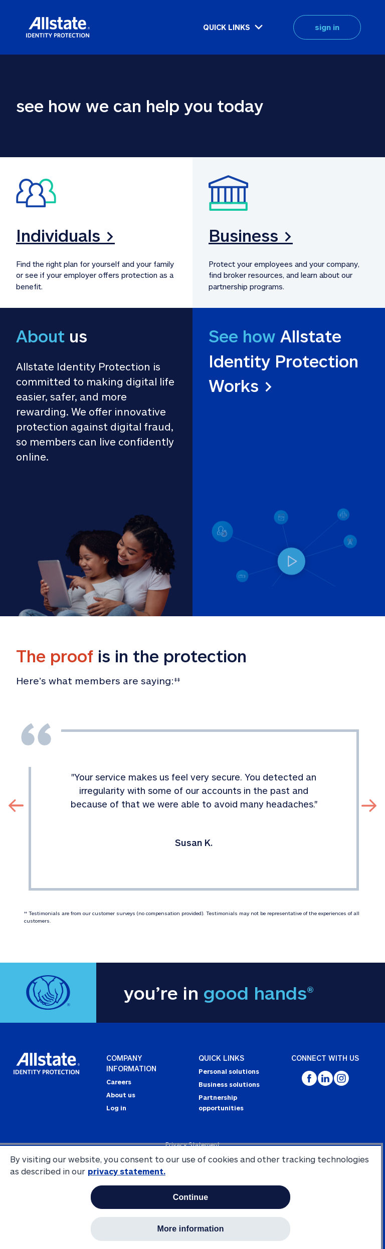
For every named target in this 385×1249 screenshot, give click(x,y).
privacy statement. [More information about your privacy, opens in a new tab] (126, 1171)
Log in (116, 1107)
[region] (190, 1197)
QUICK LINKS (226, 27)
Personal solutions (229, 1071)
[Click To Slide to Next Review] (368, 805)
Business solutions (229, 1084)
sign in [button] (327, 27)
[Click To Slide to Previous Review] (16, 805)
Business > (251, 235)
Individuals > (65, 235)
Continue (191, 1197)
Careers (118, 1081)
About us (120, 1094)
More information (190, 1228)
